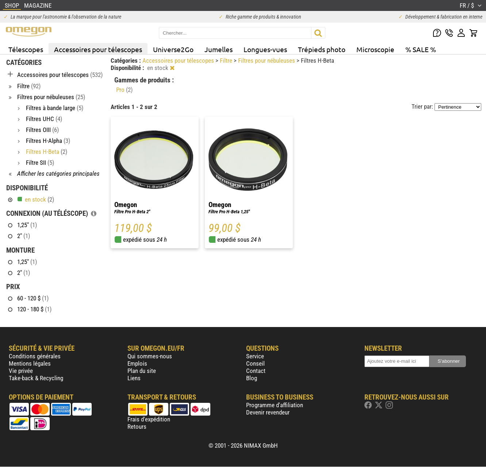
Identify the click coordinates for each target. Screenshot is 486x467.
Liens (134, 378)
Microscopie (375, 49)
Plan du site (141, 370)
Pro (124, 89)
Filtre (227, 60)
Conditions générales (35, 356)
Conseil (255, 363)
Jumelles (218, 49)
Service (255, 356)
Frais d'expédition (148, 419)
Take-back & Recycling (36, 378)
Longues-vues (265, 49)
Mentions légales (30, 363)
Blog (251, 378)
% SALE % (420, 49)
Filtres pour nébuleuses (267, 60)
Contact (255, 370)
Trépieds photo (321, 49)
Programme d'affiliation (274, 405)
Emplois (137, 363)
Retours (136, 426)
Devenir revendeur (268, 412)
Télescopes (25, 49)
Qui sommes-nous (149, 356)
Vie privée (21, 370)
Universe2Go (173, 49)
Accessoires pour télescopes (98, 49)
